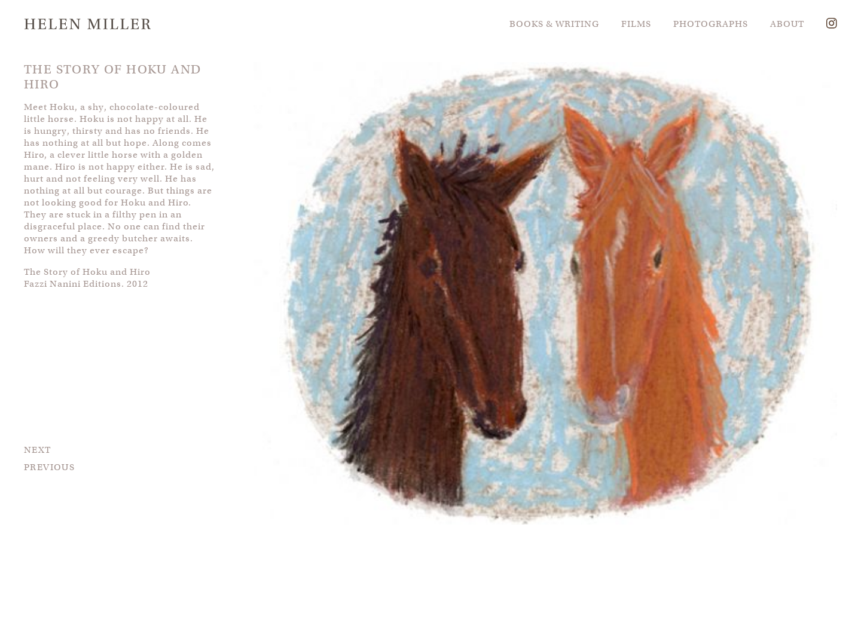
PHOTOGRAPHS (710, 24)
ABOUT (787, 24)
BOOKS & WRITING (554, 24)
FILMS (636, 24)
